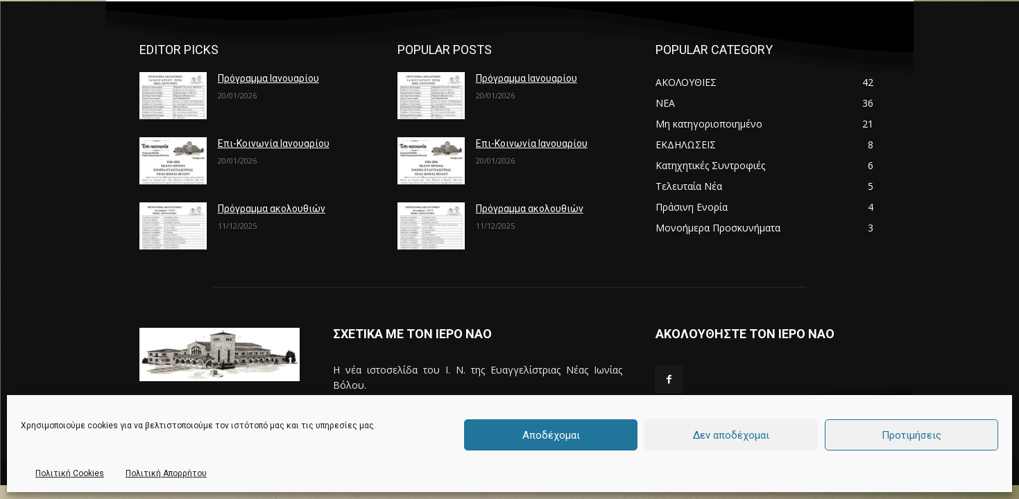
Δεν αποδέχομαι (731, 435)
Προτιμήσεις (911, 435)
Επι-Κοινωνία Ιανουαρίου (273, 143)
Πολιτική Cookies (69, 473)
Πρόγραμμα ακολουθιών (271, 208)
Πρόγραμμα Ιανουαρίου (268, 78)
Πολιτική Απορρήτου (166, 473)
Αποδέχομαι (551, 435)
